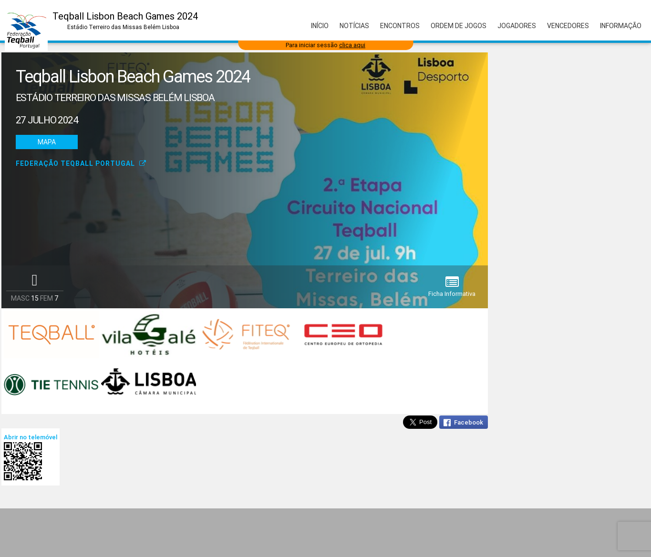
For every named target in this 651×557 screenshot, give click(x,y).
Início (320, 25)
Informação (620, 25)
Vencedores (568, 25)
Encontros (400, 25)
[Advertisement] (325, 532)
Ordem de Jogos (458, 25)
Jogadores (516, 25)
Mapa (47, 142)
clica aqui (352, 45)
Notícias (354, 25)
